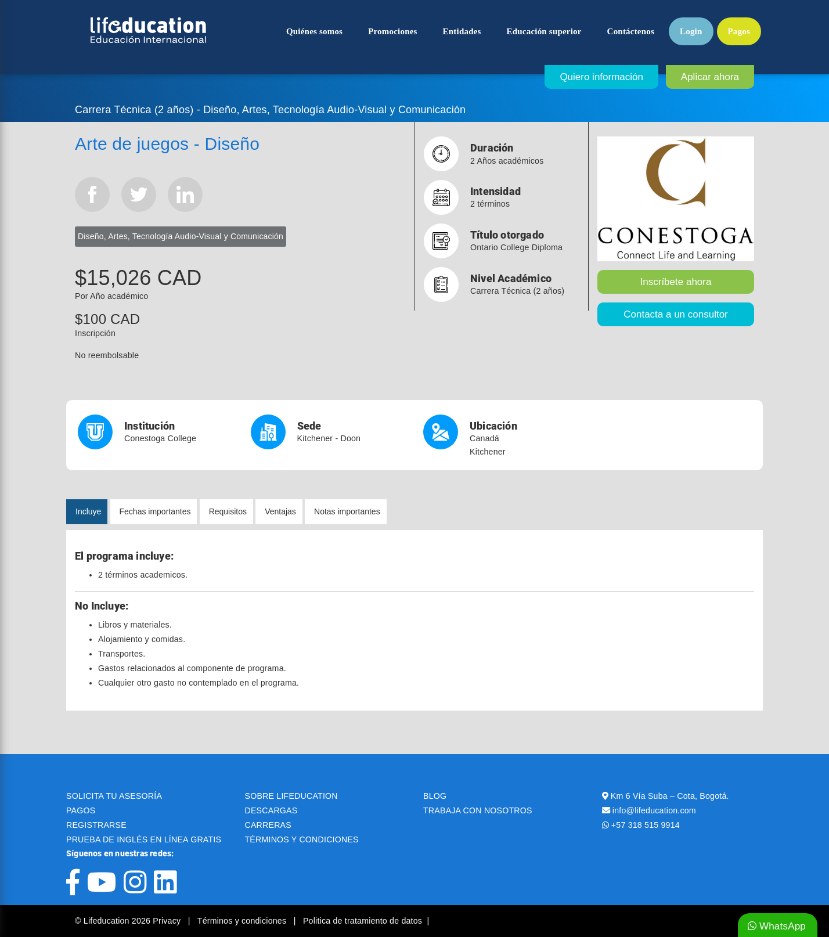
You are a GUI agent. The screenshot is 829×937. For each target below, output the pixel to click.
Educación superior (544, 31)
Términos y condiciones (243, 920)
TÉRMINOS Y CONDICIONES (302, 839)
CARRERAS (268, 825)
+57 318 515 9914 (645, 825)
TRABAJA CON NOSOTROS (477, 810)
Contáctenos (630, 31)
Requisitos (228, 511)
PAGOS (80, 810)
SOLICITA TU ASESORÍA (114, 796)
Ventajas (280, 511)
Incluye (88, 511)
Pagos (739, 31)
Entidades (462, 31)
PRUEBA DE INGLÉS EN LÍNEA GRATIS (143, 839)
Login (691, 31)
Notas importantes (347, 511)
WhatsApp (777, 926)
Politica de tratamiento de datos (362, 920)
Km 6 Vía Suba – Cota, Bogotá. (670, 796)
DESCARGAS (271, 810)
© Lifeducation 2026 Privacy (129, 920)
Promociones (392, 31)
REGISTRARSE (96, 825)
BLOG (434, 796)
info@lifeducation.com (654, 810)
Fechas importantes (155, 511)
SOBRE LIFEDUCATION (291, 796)
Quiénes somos (314, 31)
